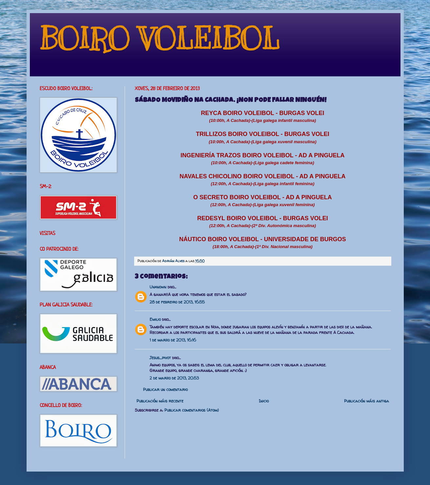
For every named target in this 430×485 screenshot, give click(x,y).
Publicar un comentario (165, 389)
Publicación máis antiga (366, 401)
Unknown (158, 287)
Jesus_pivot (160, 357)
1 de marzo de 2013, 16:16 (173, 340)
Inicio (264, 401)
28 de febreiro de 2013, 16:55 (177, 302)
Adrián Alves (173, 261)
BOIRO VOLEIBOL (159, 39)
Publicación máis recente (159, 401)
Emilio (155, 319)
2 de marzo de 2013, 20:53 (174, 378)
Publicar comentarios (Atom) (191, 410)
